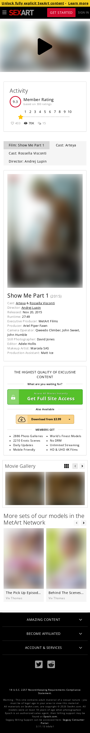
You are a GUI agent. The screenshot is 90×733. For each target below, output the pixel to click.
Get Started (61, 12)
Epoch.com (50, 716)
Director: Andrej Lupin (28, 161)
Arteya (21, 303)
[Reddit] (51, 664)
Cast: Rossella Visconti (28, 153)
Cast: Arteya (66, 145)
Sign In (83, 12)
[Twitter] (39, 664)
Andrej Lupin (31, 307)
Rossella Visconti (42, 303)
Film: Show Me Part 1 (26, 145)
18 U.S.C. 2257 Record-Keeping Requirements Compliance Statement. (45, 691)
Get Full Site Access (44, 397)
